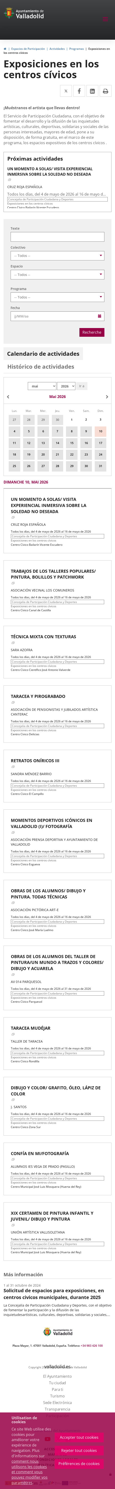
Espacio (17, 266)
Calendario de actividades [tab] (43, 353)
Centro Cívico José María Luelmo (32, 930)
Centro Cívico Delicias (25, 734)
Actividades (57, 49)
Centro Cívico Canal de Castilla (31, 610)
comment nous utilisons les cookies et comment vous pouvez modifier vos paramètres (30, 1472)
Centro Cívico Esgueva (25, 864)
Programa (18, 288)
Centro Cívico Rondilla (25, 1061)
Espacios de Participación (28, 49)
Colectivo (18, 247)
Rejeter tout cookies (79, 1450)
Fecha (15, 308)
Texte (15, 228)
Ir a (81, 386)
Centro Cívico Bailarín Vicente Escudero (33, 207)
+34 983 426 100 (92, 1346)
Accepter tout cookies (79, 1437)
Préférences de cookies (79, 1463)
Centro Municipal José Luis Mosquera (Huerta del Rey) (46, 1187)
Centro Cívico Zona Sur (26, 1127)
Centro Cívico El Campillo (27, 794)
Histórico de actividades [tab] (40, 366)
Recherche (91, 332)
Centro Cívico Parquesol (26, 1002)
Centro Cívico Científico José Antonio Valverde (40, 670)
